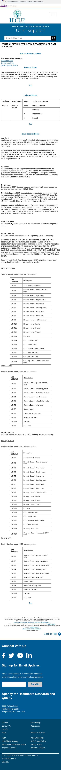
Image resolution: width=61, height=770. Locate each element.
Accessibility (35, 723)
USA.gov (5, 762)
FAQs (4, 733)
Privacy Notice (26, 628)
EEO (32, 729)
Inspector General (9, 748)
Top (30, 85)
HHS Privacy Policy (38, 741)
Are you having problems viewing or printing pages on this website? (32, 622)
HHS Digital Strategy (10, 741)
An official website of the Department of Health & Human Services (25, 1)
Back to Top (52, 634)
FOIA (4, 738)
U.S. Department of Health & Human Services (20, 755)
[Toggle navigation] (52, 14)
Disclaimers (35, 726)
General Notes (7, 61)
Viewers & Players (36, 628)
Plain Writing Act (36, 738)
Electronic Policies (37, 733)
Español (5, 729)
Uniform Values (7, 63)
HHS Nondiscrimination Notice (14, 744)
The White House (9, 759)
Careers (5, 723)
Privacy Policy (36, 744)
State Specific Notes (9, 65)
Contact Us (6, 726)
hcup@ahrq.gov (50, 624)
